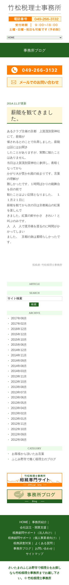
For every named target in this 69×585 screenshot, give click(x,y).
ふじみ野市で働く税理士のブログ (34, 459)
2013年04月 (19, 408)
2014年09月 (19, 360)
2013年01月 (19, 418)
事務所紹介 (39, 522)
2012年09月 (19, 434)
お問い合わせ (44, 548)
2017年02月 (19, 323)
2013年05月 (19, 402)
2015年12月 (19, 334)
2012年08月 (19, 439)
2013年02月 (19, 413)
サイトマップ (34, 553)
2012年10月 (19, 429)
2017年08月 (19, 318)
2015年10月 (19, 339)
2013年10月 (19, 381)
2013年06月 (19, 397)
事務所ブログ (22, 548)
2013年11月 (19, 376)
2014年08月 (19, 365)
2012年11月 (19, 423)
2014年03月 (19, 371)
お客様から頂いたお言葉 (28, 453)
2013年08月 (19, 387)
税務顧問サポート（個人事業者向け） (33, 537)
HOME (23, 522)
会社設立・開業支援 (33, 527)
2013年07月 (19, 392)
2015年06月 (19, 344)
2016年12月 (19, 328)
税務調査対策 (22, 543)
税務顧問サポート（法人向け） (33, 532)
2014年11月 (19, 355)
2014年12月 (19, 350)
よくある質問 (44, 543)
